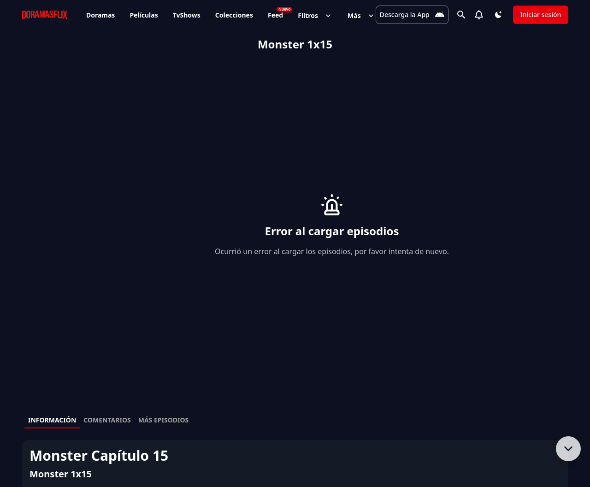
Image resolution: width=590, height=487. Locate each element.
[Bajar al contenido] (568, 448)
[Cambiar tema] (497, 14)
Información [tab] (52, 420)
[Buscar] (460, 14)
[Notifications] (478, 14)
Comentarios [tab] (106, 420)
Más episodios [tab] (163, 420)
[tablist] (295, 421)
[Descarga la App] (411, 14)
